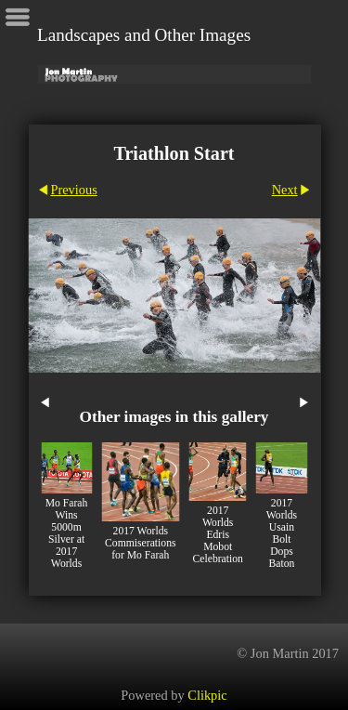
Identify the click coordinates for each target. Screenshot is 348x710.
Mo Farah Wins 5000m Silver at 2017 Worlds (66, 533)
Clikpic (206, 695)
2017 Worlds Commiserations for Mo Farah (140, 543)
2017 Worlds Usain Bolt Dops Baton (281, 533)
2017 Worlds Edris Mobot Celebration (218, 535)
